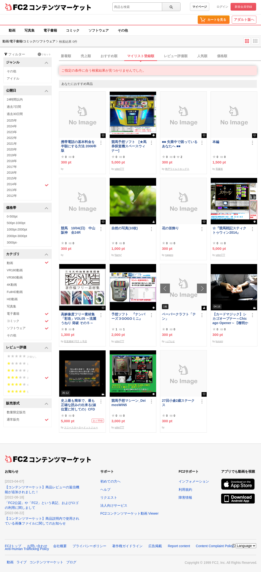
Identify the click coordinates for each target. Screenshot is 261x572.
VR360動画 (15, 277)
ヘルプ (105, 489)
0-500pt (12, 216)
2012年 (12, 195)
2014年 (28, 184)
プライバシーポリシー (89, 546)
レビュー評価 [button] (27, 347)
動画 (12, 30)
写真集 (29, 30)
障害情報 (185, 497)
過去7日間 (14, 107)
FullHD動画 (15, 292)
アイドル (13, 78)
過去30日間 (15, 114)
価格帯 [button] (27, 208)
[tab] (160, 56)
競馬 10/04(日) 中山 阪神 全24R (79, 230)
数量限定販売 (16, 412)
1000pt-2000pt (17, 229)
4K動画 (12, 284)
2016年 (12, 172)
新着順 (66, 56)
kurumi (219, 341)
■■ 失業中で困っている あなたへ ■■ (179, 144)
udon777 (119, 169)
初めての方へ (110, 481)
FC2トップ (13, 546)
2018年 (12, 161)
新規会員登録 (243, 6)
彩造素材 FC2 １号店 (75, 341)
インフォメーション (194, 481)
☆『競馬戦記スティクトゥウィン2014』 (229, 230)
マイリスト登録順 (140, 56)
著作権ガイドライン (127, 546)
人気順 (202, 56)
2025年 (12, 120)
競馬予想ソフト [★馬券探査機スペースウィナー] (128, 146)
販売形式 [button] (27, 403)
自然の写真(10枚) (124, 228)
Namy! (118, 255)
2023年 (12, 132)
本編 (215, 142)
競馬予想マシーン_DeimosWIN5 (128, 403)
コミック (73, 30)
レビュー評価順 (176, 56)
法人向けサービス (113, 505)
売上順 (86, 56)
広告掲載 (155, 546)
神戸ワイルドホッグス (177, 169)
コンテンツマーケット (60, 7)
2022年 (12, 138)
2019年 (12, 155)
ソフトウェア (98, 30)
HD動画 (12, 299)
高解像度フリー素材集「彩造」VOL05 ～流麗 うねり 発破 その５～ (78, 318)
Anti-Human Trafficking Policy (27, 549)
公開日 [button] (27, 91)
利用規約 (185, 489)
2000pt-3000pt (17, 236)
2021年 (12, 143)
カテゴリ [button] (27, 254)
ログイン (222, 6)
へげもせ (170, 341)
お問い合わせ (37, 546)
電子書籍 (50, 30)
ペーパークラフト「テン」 (179, 316)
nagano (169, 255)
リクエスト (108, 497)
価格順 (222, 56)
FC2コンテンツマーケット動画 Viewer (129, 513)
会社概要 (60, 546)
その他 (123, 30)
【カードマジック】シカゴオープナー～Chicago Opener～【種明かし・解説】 (230, 318)
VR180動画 (15, 270)
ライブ (21, 562)
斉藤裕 (219, 169)
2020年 (12, 149)
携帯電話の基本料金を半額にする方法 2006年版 (78, 146)
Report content (179, 546)
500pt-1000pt (16, 223)
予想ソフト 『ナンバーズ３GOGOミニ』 (128, 316)
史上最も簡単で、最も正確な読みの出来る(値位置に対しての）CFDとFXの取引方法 (78, 405)
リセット (44, 54)
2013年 (12, 190)
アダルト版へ (244, 19)
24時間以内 (15, 99)
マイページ (199, 6)
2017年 (12, 167)
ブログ (71, 562)
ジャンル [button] (27, 62)
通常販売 (28, 420)
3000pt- (12, 242)
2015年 (12, 178)
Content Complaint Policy (215, 546)
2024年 (12, 126)
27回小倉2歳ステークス (178, 403)
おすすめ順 (109, 56)
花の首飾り (170, 228)
